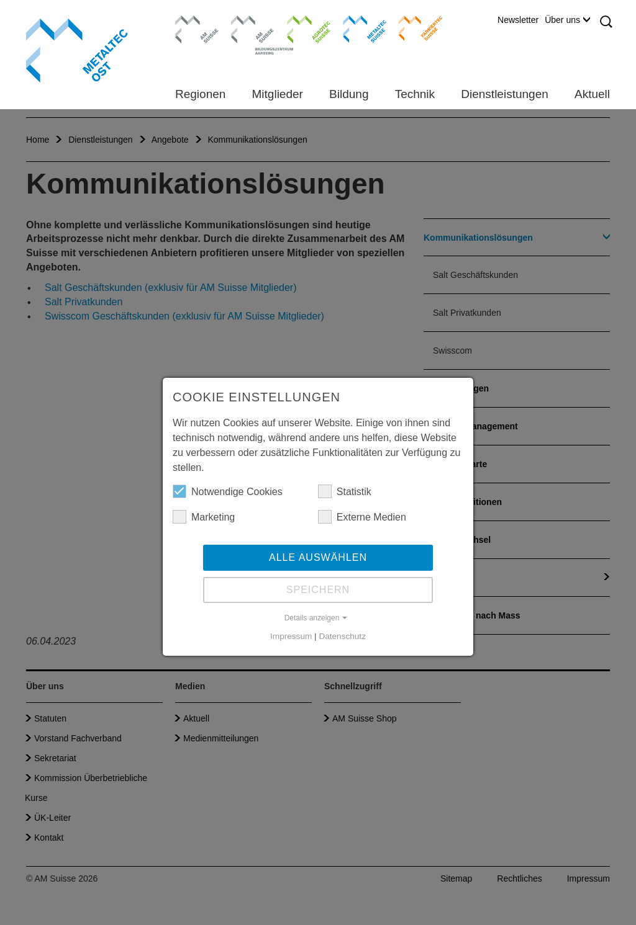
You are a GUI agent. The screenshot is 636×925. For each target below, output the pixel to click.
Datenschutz (342, 636)
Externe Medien (362, 517)
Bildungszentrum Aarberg (253, 27)
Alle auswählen (318, 557)
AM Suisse (193, 21)
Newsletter (517, 20)
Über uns (567, 20)
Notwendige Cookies (228, 491)
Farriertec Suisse (414, 27)
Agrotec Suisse (299, 27)
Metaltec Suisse (357, 27)
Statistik (344, 491)
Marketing (204, 517)
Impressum (291, 636)
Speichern (318, 589)
